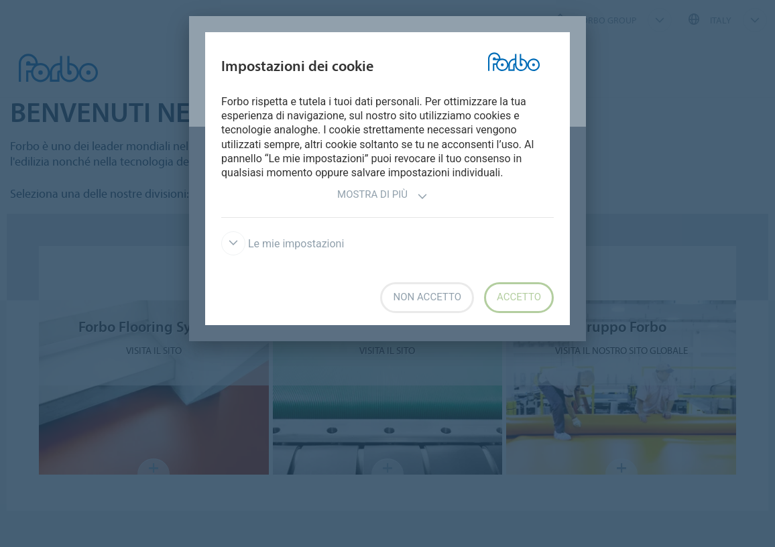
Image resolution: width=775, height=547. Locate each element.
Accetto (519, 297)
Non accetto (427, 297)
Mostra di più (382, 196)
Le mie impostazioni (282, 243)
